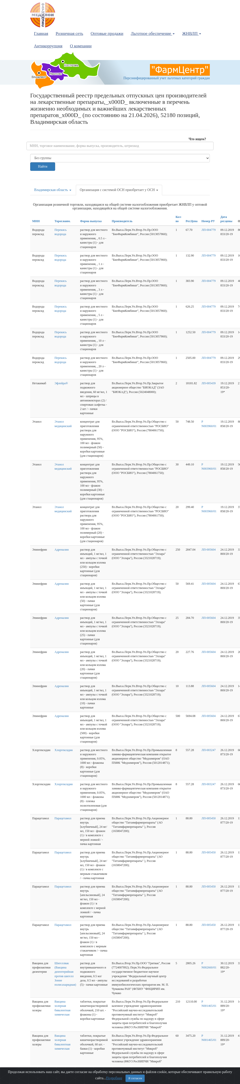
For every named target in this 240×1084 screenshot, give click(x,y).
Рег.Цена (191, 221)
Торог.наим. (63, 221)
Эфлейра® (61, 383)
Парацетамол (63, 818)
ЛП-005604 (209, 549)
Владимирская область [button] (52, 190)
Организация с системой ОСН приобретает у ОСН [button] (119, 190)
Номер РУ (208, 221)
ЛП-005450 (209, 818)
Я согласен (135, 1078)
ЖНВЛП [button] (191, 33)
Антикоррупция (48, 46)
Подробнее (114, 1078)
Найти (42, 166)
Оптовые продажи (107, 33)
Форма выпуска (91, 221)
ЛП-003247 (209, 750)
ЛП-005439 (209, 383)
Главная (41, 33)
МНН (36, 221)
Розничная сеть (69, 33)
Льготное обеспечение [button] (153, 33)
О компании (81, 46)
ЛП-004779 (209, 230)
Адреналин (62, 549)
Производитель (122, 221)
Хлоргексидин (64, 750)
